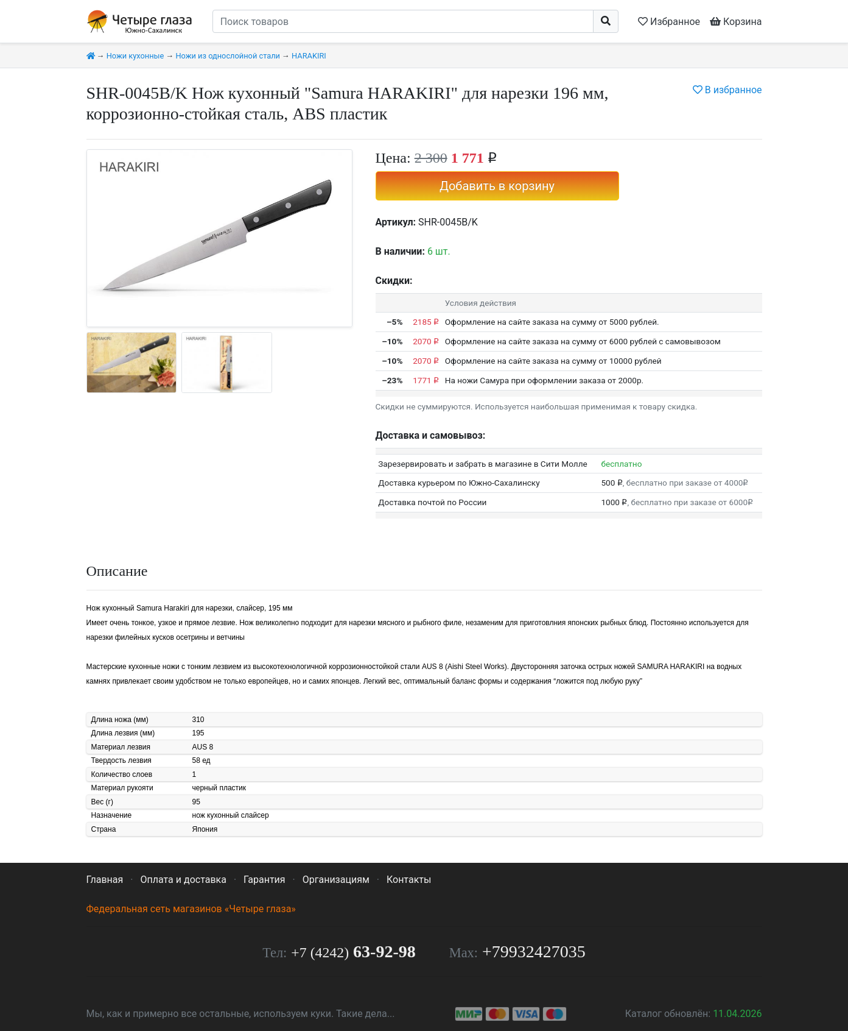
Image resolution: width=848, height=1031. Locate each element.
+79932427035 (534, 951)
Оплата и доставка (183, 879)
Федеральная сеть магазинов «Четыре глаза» (191, 909)
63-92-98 (353, 951)
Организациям (336, 879)
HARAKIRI (309, 55)
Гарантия (265, 879)
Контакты (409, 879)
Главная (105, 879)
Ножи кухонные (135, 55)
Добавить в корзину (497, 186)
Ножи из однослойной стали (227, 55)
